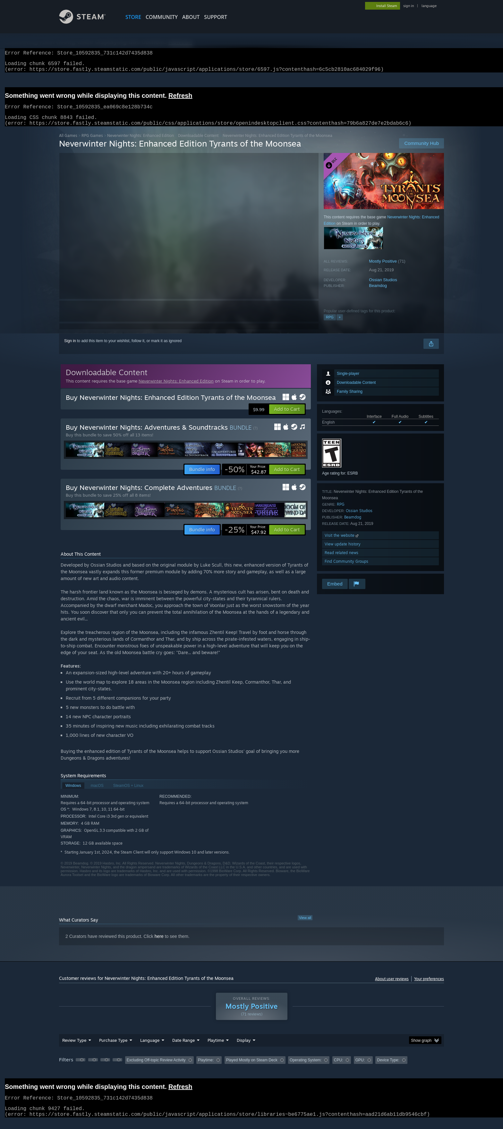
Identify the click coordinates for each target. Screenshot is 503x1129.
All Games (68, 143)
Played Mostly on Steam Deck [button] (251, 1068)
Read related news (341, 560)
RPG (330, 325)
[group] (251, 1068)
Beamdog (378, 293)
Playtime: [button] (206, 1068)
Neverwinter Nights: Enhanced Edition (140, 143)
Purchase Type (113, 1047)
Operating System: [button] (305, 1068)
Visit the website (342, 543)
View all (305, 925)
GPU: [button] (360, 1068)
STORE (133, 17)
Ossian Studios (383, 287)
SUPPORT (215, 17)
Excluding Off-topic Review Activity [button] (156, 1068)
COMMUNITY (162, 17)
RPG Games (92, 143)
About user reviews (392, 986)
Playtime (216, 1047)
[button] (287, 417)
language (429, 6)
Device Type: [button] (388, 1068)
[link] (245, 477)
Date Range (183, 1047)
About (191, 17)
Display (244, 1047)
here (159, 944)
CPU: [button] (338, 1068)
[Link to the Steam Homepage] (87, 22)
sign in (408, 6)
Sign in (70, 348)
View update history (343, 551)
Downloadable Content (198, 143)
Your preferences (429, 986)
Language (149, 1047)
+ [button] (340, 325)
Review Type (74, 1047)
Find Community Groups (346, 569)
